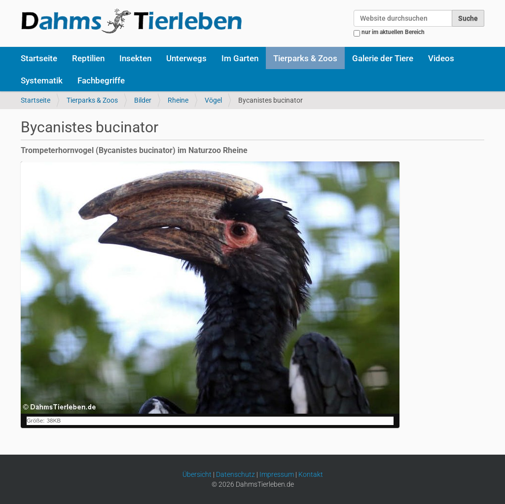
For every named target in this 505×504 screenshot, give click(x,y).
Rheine (178, 100)
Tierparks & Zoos (305, 58)
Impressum (276, 474)
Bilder (142, 100)
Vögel (213, 100)
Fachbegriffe (101, 80)
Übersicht (197, 474)
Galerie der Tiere (382, 58)
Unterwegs (186, 58)
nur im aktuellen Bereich (393, 32)
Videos (441, 58)
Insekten (135, 58)
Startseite (39, 58)
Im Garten (239, 58)
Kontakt (310, 474)
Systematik (42, 80)
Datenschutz (235, 474)
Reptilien (88, 58)
